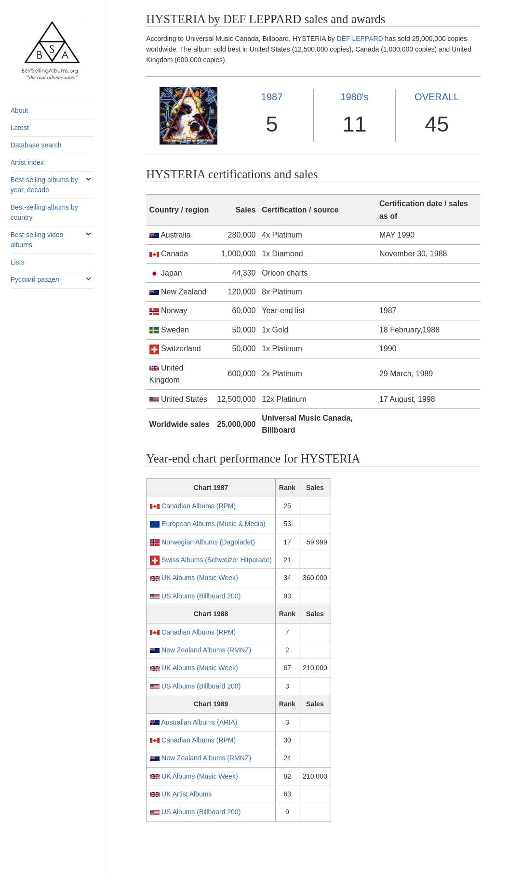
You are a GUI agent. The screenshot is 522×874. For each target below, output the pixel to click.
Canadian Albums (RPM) (198, 506)
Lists (18, 262)
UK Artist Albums (186, 794)
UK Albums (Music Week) (199, 578)
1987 (272, 97)
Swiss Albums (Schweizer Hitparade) (216, 560)
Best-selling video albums (37, 240)
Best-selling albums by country (44, 212)
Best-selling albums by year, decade (44, 185)
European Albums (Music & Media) (213, 524)
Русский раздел (35, 279)
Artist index (27, 162)
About (19, 110)
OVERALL (437, 97)
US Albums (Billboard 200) (201, 596)
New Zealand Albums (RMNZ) (206, 650)
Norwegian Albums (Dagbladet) (208, 542)
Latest (20, 128)
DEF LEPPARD (360, 38)
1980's (354, 97)
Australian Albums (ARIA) (199, 722)
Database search (36, 145)
